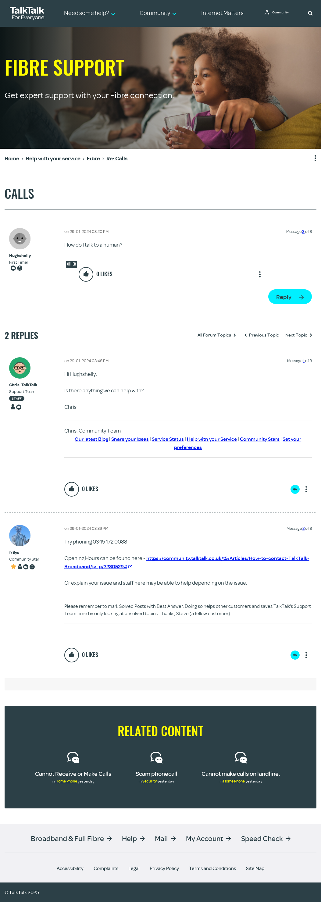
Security (149, 781)
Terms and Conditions (212, 868)
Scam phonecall (156, 773)
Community (283, 13)
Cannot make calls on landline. (241, 773)
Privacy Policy (164, 868)
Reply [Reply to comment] (295, 489)
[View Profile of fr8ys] (24, 552)
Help (129, 838)
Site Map (255, 868)
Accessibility (70, 868)
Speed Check (262, 838)
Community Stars (264, 438)
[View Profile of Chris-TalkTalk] (23, 385)
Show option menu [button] (311, 158)
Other (71, 264)
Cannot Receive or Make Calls (73, 773)
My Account (204, 838)
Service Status (166, 438)
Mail (161, 838)
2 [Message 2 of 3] (303, 528)
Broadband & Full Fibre (67, 838)
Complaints (106, 868)
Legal (134, 868)
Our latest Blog (85, 438)
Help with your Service (213, 438)
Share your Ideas (126, 438)
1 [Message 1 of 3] (304, 360)
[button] (310, 13)
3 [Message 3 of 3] (303, 231)
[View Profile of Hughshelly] (20, 255)
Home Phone (66, 781)
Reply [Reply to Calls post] (283, 297)
